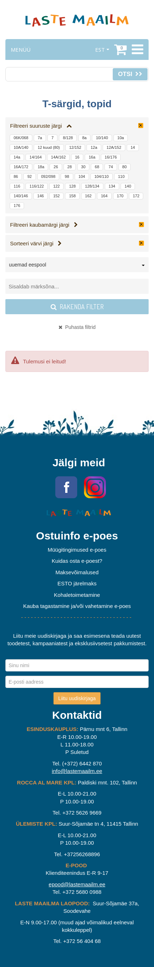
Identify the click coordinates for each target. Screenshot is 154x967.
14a (17, 157)
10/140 (102, 138)
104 (82, 176)
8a (84, 138)
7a (40, 138)
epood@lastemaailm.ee (77, 884)
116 (17, 186)
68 (97, 167)
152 (56, 196)
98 (67, 176)
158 (72, 196)
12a (93, 147)
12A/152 (114, 147)
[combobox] (77, 266)
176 (17, 205)
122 (56, 186)
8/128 (68, 138)
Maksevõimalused (76, 572)
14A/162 (58, 157)
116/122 (36, 186)
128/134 (92, 186)
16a (92, 157)
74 (110, 167)
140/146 (21, 196)
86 (16, 176)
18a (41, 167)
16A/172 (21, 167)
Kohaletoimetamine (77, 595)
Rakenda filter (77, 307)
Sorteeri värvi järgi (36, 243)
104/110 (101, 176)
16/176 (111, 157)
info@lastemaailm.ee (77, 771)
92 (29, 176)
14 (133, 147)
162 (88, 196)
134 (112, 186)
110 (121, 176)
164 (104, 196)
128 (72, 186)
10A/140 (21, 147)
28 (69, 167)
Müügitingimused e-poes (77, 550)
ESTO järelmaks (77, 583)
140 (128, 186)
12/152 (75, 147)
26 (55, 167)
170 (120, 196)
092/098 (48, 176)
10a (120, 138)
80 (124, 167)
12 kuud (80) (49, 147)
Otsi (130, 74)
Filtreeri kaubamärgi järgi (44, 225)
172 (136, 196)
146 (40, 196)
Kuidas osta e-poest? (77, 561)
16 (77, 157)
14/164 (35, 157)
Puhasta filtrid (77, 327)
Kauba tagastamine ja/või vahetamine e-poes (77, 606)
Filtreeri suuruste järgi (41, 126)
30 (83, 167)
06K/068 (21, 138)
